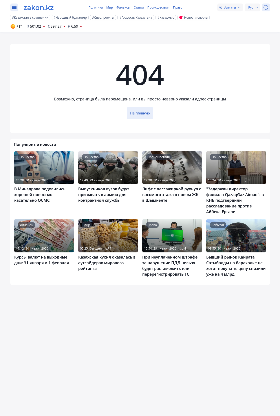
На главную (140, 113)
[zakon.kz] (39, 7)
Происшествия (158, 7)
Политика (95, 7)
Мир (109, 7)
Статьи (139, 7)
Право (178, 7)
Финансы (123, 7)
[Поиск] (266, 7)
